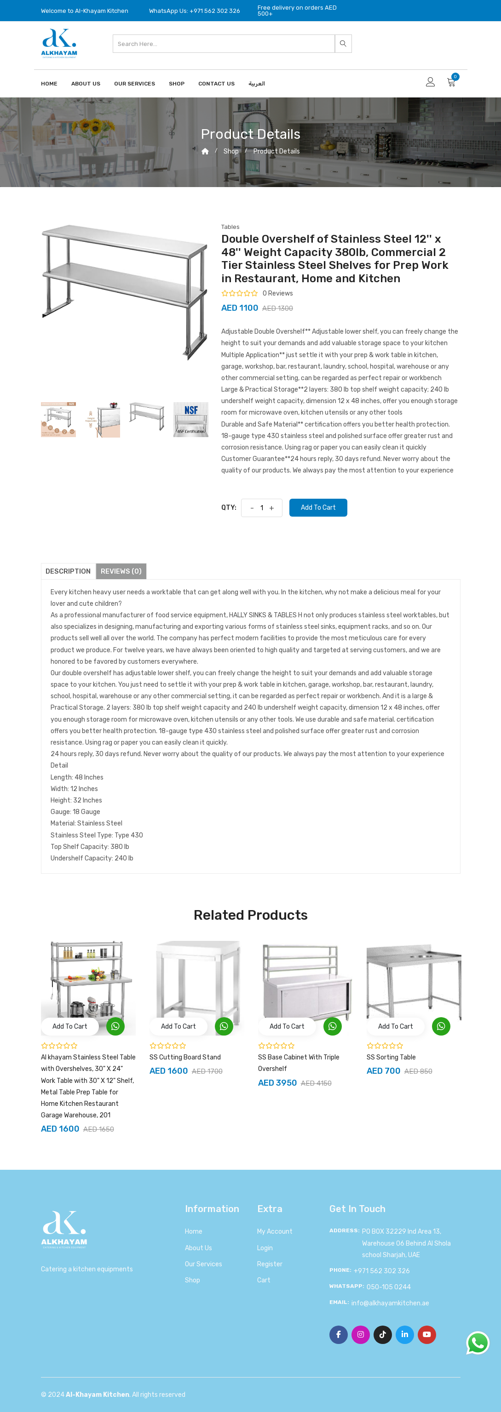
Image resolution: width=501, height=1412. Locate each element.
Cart (264, 1280)
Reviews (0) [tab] (121, 571)
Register (269, 1264)
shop (231, 151)
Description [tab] (68, 571)
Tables (230, 226)
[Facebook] (338, 1335)
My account (275, 1232)
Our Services (134, 83)
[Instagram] (360, 1335)
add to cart (69, 1027)
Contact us (216, 83)
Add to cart (318, 508)
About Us (85, 83)
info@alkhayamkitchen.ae (390, 1303)
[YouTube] (427, 1335)
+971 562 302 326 (382, 1271)
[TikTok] (383, 1335)
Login (265, 1248)
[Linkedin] (405, 1335)
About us (198, 1248)
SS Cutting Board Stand (185, 1057)
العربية (256, 83)
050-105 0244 (389, 1287)
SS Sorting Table (391, 1057)
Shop (176, 83)
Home (49, 83)
